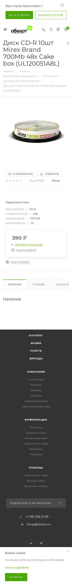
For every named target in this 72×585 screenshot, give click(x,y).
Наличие (15, 284)
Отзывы (39, 284)
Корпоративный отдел (36, 406)
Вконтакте (31, 543)
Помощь (36, 467)
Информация (36, 419)
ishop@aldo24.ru (39, 524)
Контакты (36, 395)
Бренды (36, 358)
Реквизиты (36, 448)
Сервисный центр (36, 401)
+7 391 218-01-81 (37, 516)
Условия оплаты (36, 432)
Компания (36, 371)
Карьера (36, 390)
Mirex (56, 180)
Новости (36, 384)
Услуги (36, 350)
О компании (36, 379)
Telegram (41, 543)
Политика (36, 454)
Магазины (36, 427)
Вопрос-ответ (36, 480)
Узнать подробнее (17, 567)
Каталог (36, 335)
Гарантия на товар (36, 443)
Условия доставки (36, 438)
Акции (36, 343)
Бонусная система (36, 486)
